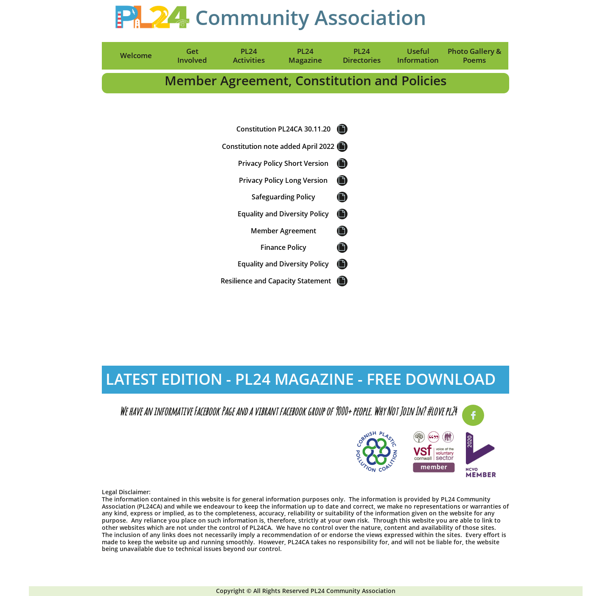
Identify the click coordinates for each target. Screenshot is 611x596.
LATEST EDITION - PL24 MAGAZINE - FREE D (261, 379)
